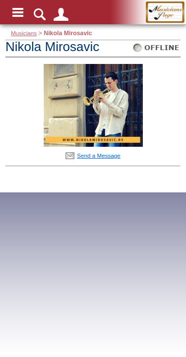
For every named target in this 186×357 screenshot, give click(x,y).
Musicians (24, 33)
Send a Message (99, 155)
